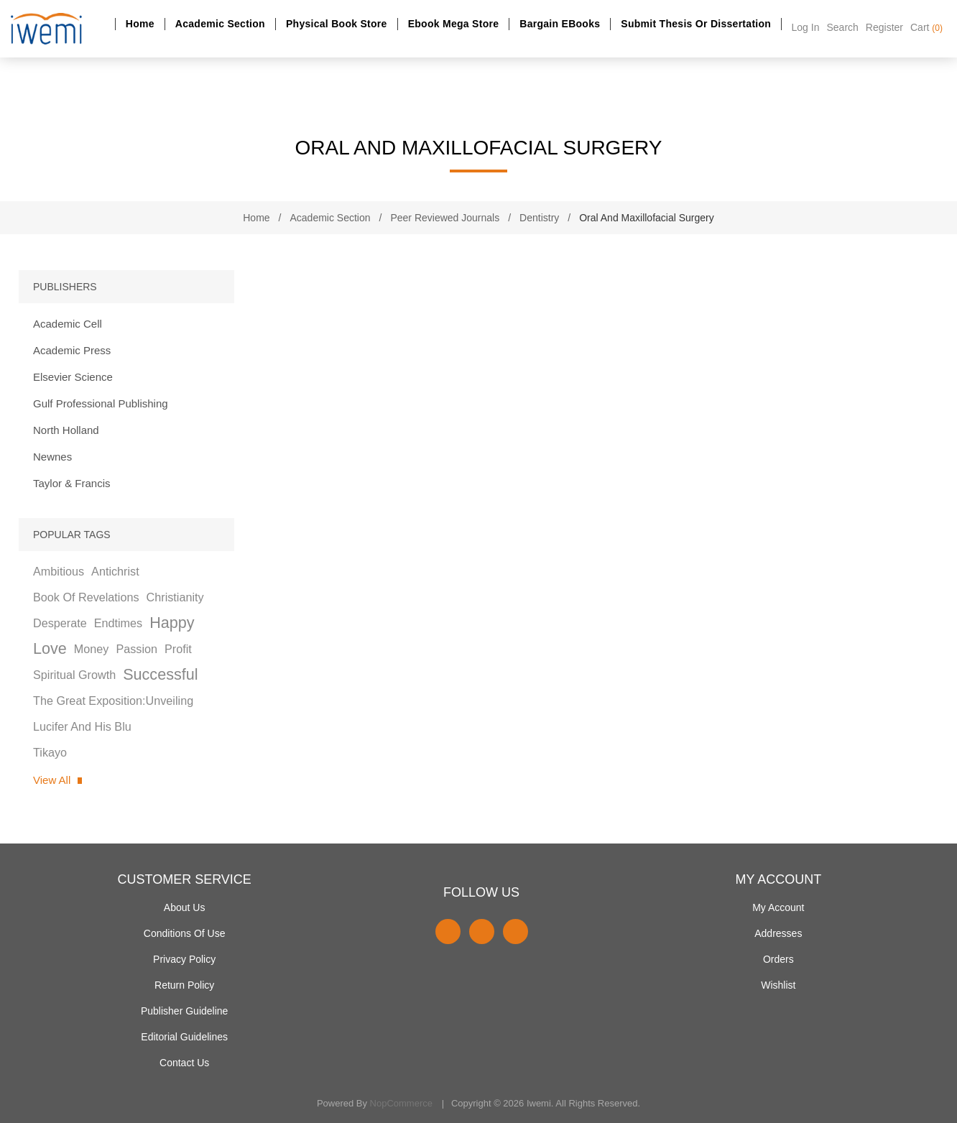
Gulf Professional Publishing (100, 403)
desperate (60, 622)
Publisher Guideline (184, 1011)
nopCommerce (401, 1103)
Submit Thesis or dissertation (696, 23)
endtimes (118, 622)
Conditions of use (185, 933)
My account (778, 907)
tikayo (50, 752)
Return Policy (184, 985)
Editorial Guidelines (184, 1037)
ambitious (58, 571)
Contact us (184, 1062)
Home (140, 23)
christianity (175, 597)
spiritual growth (74, 674)
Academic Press (72, 350)
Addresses (778, 933)
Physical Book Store (336, 23)
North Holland (66, 430)
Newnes (52, 456)
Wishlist (778, 985)
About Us (184, 907)
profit (178, 648)
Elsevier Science (73, 377)
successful (160, 674)
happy (171, 623)
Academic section (220, 23)
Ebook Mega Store (453, 23)
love (50, 648)
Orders (778, 959)
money (91, 648)
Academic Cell (67, 324)
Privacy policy (184, 959)
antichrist (115, 571)
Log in (806, 27)
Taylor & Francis (72, 483)
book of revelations (86, 597)
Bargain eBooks (559, 23)
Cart (926, 27)
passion (136, 648)
